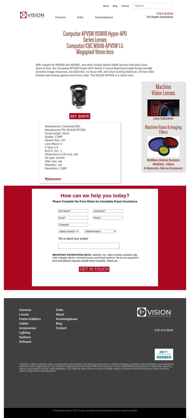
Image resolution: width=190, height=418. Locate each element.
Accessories (27, 328)
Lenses (24, 314)
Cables (23, 323)
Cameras (25, 310)
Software (25, 341)
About (106, 6)
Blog (115, 6)
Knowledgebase (104, 17)
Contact (125, 6)
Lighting (24, 332)
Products (60, 17)
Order (80, 17)
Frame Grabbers (30, 319)
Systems (25, 337)
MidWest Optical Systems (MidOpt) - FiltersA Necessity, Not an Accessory (163, 164)
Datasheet (53, 178)
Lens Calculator (163, 118)
